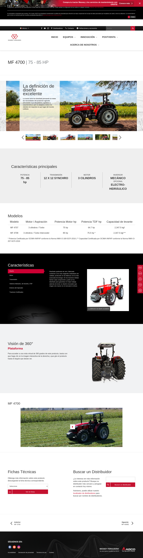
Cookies (51, 552)
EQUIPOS (69, 37)
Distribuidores (57, 28)
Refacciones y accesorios (87, 28)
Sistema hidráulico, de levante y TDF (21, 284)
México (24, 28)
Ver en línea (30, 492)
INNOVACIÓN (89, 37)
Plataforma (15, 348)
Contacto (69, 28)
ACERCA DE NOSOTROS (84, 45)
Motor (11, 275)
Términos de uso (41, 552)
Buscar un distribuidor (123, 485)
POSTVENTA (110, 37)
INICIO (54, 37)
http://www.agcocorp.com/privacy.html (52, 15)
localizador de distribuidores (84, 493)
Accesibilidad (12, 552)
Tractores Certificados (16, 292)
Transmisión (13, 279)
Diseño (11, 271)
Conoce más (126, 3)
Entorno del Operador (16, 288)
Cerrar (131, 17)
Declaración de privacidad (26, 552)
